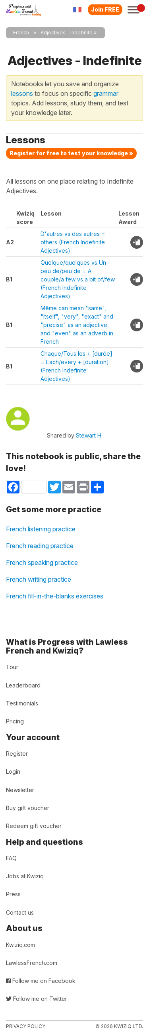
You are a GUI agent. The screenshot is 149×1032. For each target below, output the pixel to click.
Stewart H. (89, 435)
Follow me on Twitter (36, 998)
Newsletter (20, 789)
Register (17, 753)
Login (13, 771)
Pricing (15, 721)
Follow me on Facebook (40, 980)
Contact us (20, 912)
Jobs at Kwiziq (25, 876)
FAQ (11, 858)
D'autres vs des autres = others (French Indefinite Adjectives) (73, 242)
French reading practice (40, 546)
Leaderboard (23, 685)
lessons (22, 93)
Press (13, 894)
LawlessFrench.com (31, 962)
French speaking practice (42, 563)
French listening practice (40, 529)
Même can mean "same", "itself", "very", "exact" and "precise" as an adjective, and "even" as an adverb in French (77, 325)
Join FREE (105, 9)
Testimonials (22, 703)
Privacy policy (25, 1026)
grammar (105, 93)
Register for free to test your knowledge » (71, 153)
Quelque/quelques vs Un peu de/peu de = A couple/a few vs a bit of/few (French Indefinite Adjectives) (78, 279)
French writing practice (38, 579)
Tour (12, 667)
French (21, 33)
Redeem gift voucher (34, 825)
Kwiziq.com (20, 944)
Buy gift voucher (27, 807)
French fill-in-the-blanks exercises (54, 596)
